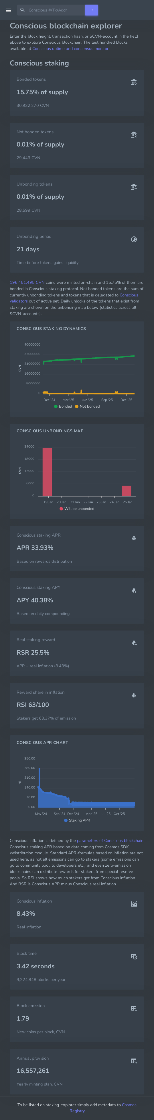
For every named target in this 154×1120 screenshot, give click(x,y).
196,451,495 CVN (27, 282)
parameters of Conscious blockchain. (110, 840)
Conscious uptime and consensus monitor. (70, 48)
